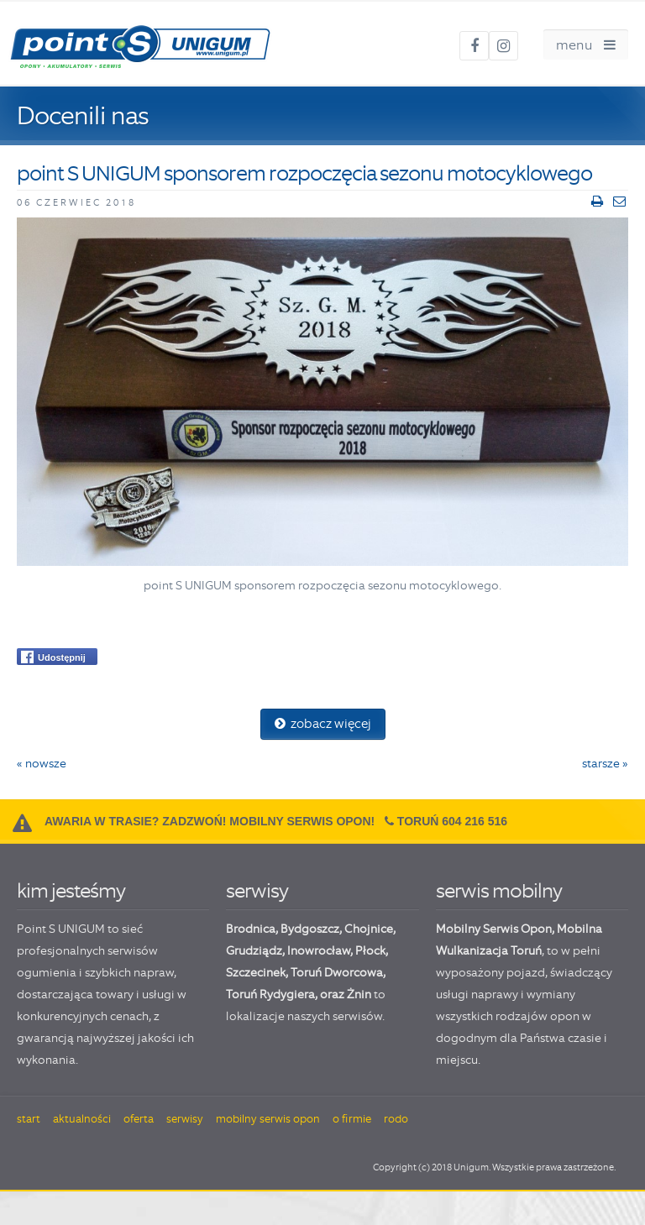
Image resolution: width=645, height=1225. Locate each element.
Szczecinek (256, 972)
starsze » (605, 763)
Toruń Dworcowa (337, 972)
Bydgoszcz (310, 928)
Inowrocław (318, 950)
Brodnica (250, 928)
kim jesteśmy (71, 890)
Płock (370, 950)
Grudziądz (254, 950)
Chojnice (368, 928)
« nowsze (41, 763)
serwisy (257, 890)
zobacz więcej (323, 723)
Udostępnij (53, 657)
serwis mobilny (499, 890)
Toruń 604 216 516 (452, 821)
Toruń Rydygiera (270, 994)
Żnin (359, 994)
